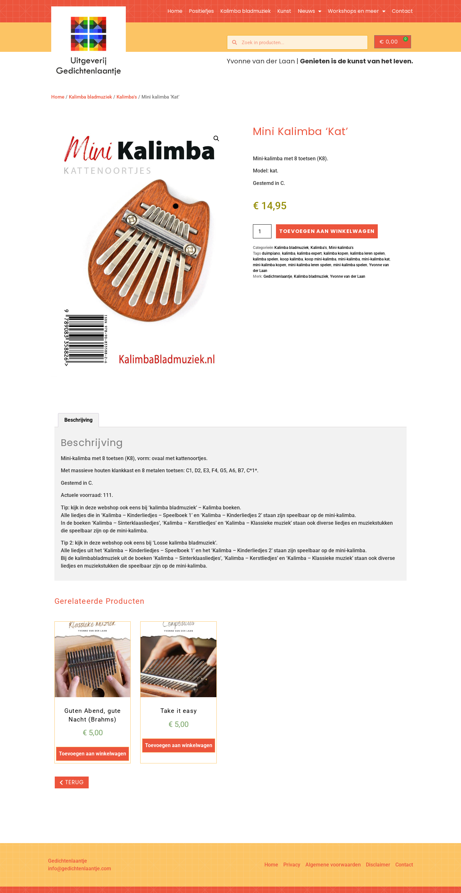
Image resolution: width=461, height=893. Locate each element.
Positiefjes (201, 11)
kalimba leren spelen (367, 253)
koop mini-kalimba (320, 259)
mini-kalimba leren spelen (309, 265)
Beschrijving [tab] (78, 420)
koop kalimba (291, 259)
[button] (216, 138)
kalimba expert (309, 253)
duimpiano (271, 253)
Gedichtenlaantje (277, 276)
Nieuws (309, 11)
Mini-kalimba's (341, 247)
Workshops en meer (356, 11)
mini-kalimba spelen (350, 265)
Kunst (284, 11)
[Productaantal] (262, 231)
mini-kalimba (349, 259)
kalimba (288, 253)
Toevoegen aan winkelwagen (327, 231)
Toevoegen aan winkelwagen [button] (92, 754)
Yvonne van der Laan (347, 276)
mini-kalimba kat (376, 259)
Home (174, 11)
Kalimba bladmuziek (245, 11)
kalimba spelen (265, 259)
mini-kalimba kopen (269, 265)
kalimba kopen (336, 253)
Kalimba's (127, 97)
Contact (402, 11)
